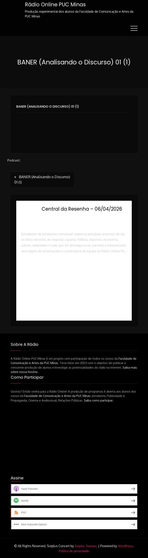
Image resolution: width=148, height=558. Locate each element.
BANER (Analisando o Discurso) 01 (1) (47, 106)
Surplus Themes (85, 546)
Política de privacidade (74, 551)
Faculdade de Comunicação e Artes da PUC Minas (57, 395)
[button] (74, 268)
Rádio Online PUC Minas (55, 4)
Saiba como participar (98, 400)
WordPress (125, 546)
